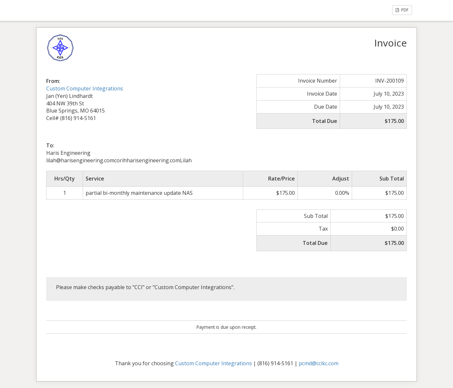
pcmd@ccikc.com (318, 363)
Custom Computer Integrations (84, 88)
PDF (402, 10)
